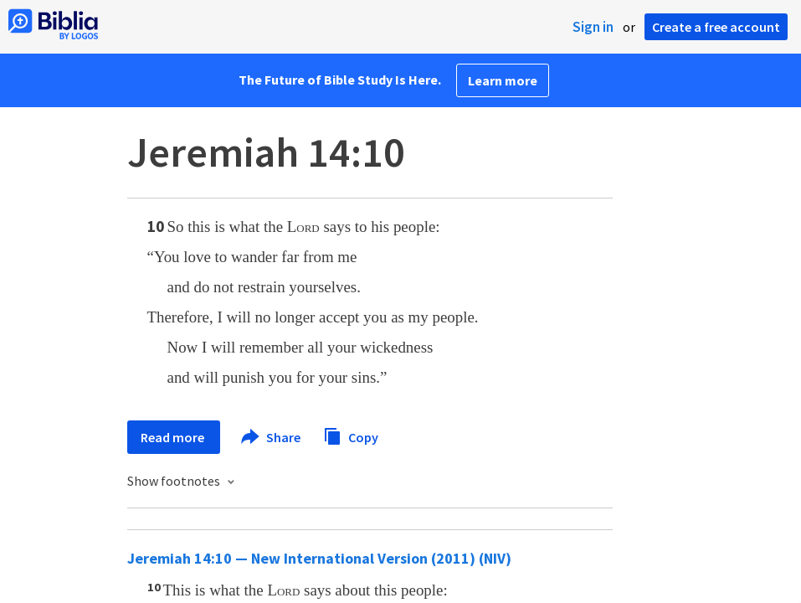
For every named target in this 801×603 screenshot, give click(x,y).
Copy (350, 435)
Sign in (593, 27)
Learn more (502, 80)
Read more (174, 437)
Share (271, 437)
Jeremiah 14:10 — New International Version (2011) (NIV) (319, 558)
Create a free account (716, 26)
